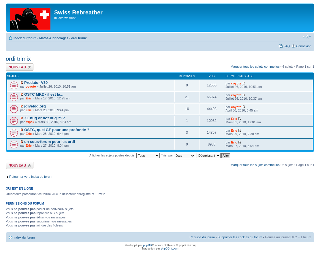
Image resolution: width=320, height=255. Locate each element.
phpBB (147, 245)
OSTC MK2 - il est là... (43, 94)
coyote (31, 86)
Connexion (303, 46)
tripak (30, 122)
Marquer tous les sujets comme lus (255, 66)
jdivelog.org (35, 106)
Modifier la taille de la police (307, 36)
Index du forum (25, 38)
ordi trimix (79, 38)
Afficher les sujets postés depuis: (124, 155)
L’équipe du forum (201, 237)
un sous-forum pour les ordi (49, 141)
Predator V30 (36, 82)
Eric (29, 98)
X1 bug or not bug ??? (44, 118)
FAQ (286, 46)
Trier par (178, 155)
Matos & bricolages (53, 38)
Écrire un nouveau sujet (19, 67)
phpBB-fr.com (169, 248)
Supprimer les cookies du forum (240, 237)
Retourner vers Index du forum (30, 176)
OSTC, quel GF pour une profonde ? (56, 130)
